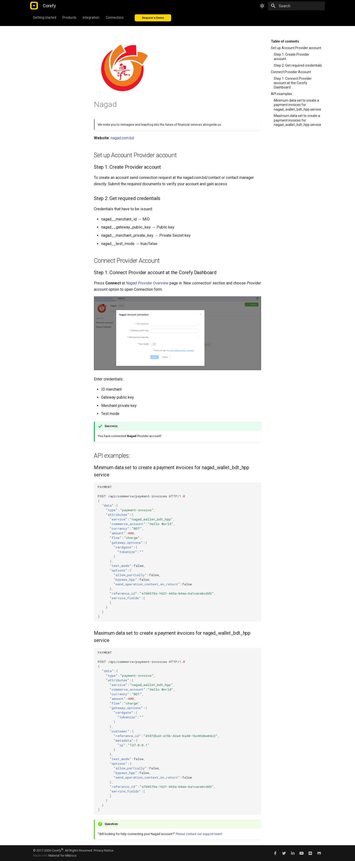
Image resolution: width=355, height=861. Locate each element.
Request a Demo (153, 17)
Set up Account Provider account (296, 48)
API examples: (282, 94)
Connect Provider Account (291, 72)
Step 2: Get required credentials (298, 65)
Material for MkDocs (62, 855)
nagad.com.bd (122, 138)
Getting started (44, 17)
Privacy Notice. (104, 850)
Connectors (115, 17)
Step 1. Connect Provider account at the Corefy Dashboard (293, 83)
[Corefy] (34, 6)
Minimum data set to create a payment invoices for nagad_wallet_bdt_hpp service (297, 104)
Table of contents (285, 41)
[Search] (296, 5)
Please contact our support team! (199, 834)
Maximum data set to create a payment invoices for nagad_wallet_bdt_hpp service (297, 120)
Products (69, 17)
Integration (91, 17)
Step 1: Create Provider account (291, 57)
